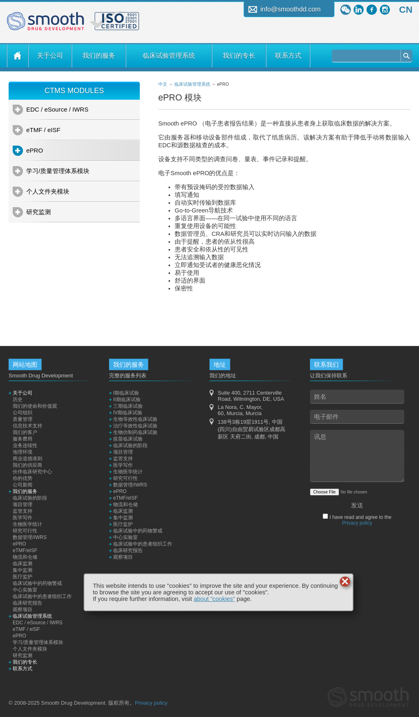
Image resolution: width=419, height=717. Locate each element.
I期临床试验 (126, 393)
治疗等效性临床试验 (135, 426)
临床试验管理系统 (169, 55)
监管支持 (22, 511)
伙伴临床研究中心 (32, 472)
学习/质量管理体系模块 (57, 170)
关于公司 (50, 55)
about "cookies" (214, 599)
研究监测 (38, 211)
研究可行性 (25, 531)
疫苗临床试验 (128, 439)
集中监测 (22, 570)
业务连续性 (25, 445)
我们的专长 (239, 55)
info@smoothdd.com (290, 9)
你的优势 (22, 478)
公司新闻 (22, 485)
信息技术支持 (27, 426)
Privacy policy (357, 523)
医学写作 (22, 518)
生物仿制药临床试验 (135, 432)
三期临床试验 (128, 406)
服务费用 (22, 439)
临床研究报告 (27, 603)
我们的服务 (98, 55)
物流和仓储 (25, 557)
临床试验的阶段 (30, 498)
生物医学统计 (27, 524)
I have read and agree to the (359, 520)
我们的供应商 (27, 465)
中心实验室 (25, 590)
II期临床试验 (127, 399)
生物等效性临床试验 (135, 419)
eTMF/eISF (25, 550)
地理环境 (22, 452)
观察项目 (22, 609)
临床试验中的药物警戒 (37, 583)
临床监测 (22, 563)
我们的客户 (25, 432)
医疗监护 (22, 577)
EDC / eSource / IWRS (57, 109)
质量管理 (22, 419)
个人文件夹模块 (47, 191)
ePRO (34, 150)
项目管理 (22, 504)
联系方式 (288, 55)
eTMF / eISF (43, 129)
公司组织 (22, 413)
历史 (18, 399)
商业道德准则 (27, 458)
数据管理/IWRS (30, 537)
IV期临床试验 (127, 413)
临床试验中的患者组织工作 (42, 596)
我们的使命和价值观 (35, 406)
